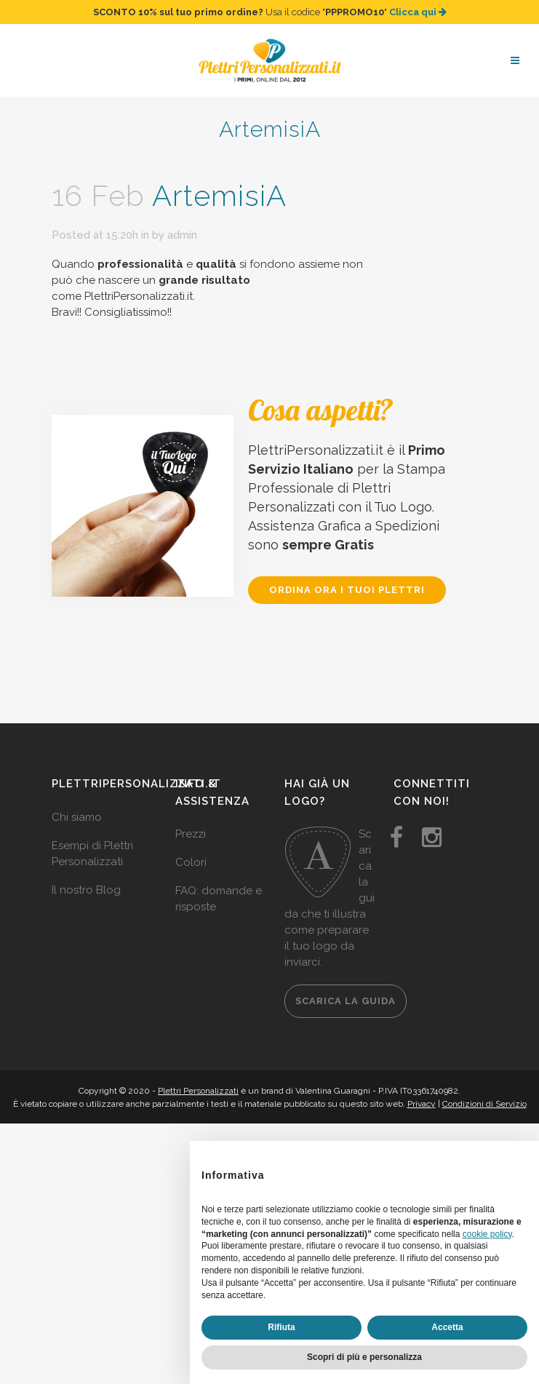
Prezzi (190, 833)
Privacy (421, 1104)
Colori (191, 862)
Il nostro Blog (86, 889)
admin (182, 235)
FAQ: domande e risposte (218, 898)
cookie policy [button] (487, 1234)
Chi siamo (77, 817)
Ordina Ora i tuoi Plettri (347, 589)
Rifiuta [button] (281, 1327)
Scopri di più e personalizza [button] (364, 1357)
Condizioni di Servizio (484, 1104)
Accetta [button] (447, 1327)
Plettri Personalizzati (198, 1091)
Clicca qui (418, 12)
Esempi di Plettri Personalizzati (92, 853)
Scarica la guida (345, 1000)
